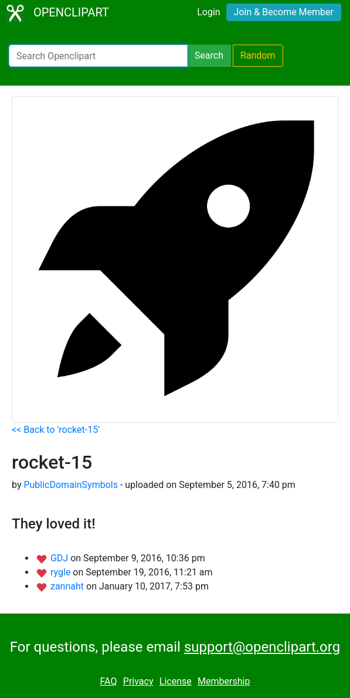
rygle (61, 572)
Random (258, 55)
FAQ (108, 681)
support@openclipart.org (262, 647)
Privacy (138, 681)
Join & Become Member (284, 12)
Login (208, 12)
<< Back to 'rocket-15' (56, 429)
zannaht (68, 586)
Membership (224, 681)
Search (209, 55)
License (175, 681)
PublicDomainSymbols (70, 484)
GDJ (60, 558)
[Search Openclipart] (98, 56)
